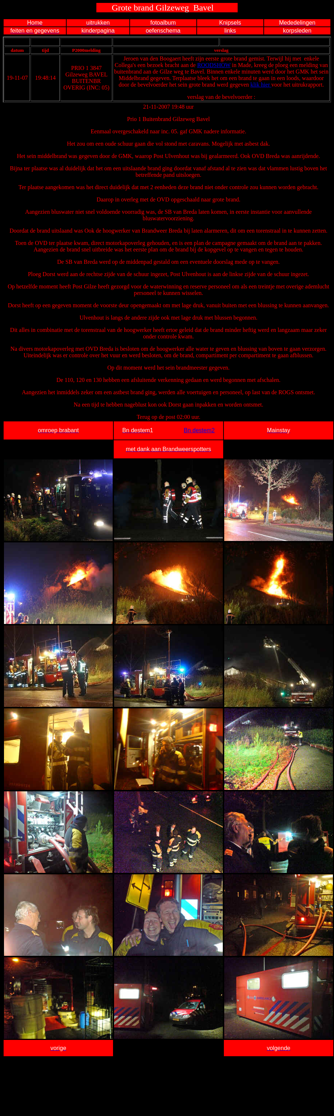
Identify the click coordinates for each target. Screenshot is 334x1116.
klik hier (260, 85)
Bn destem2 (199, 430)
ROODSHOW (213, 65)
